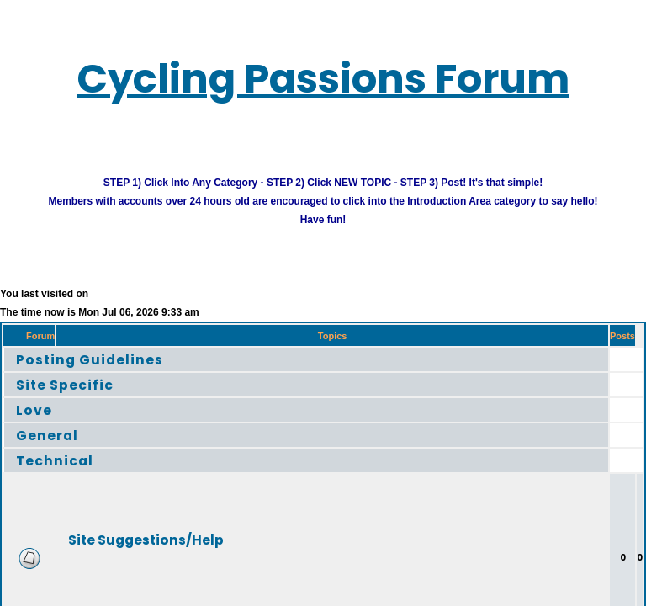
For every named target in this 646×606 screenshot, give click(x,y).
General (55, 448)
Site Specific (77, 397)
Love (38, 423)
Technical (64, 473)
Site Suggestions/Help (180, 552)
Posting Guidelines (108, 372)
